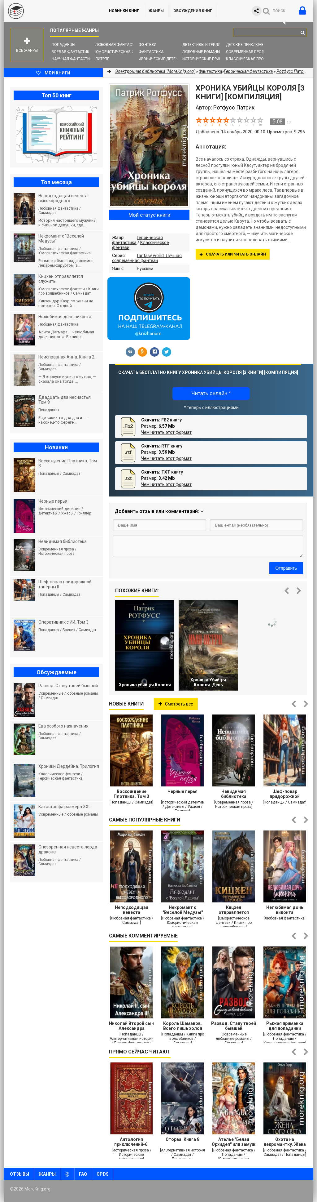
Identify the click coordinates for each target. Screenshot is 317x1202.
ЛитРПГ (102, 59)
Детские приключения (248, 44)
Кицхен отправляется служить (234, 910)
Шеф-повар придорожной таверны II (285, 794)
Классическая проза (247, 59)
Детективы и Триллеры (205, 44)
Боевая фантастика (72, 52)
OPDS (103, 1174)
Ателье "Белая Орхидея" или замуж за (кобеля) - (233, 1142)
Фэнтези (147, 44)
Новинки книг (124, 11)
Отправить (286, 568)
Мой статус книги (149, 215)
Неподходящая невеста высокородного (131, 910)
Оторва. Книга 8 (182, 1139)
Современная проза (246, 52)
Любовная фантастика (118, 44)
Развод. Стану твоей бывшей (233, 1026)
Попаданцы (63, 44)
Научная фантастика (73, 59)
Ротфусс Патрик (292, 71)
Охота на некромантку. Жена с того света (285, 1142)
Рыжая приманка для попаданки (284, 1026)
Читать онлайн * (211, 393)
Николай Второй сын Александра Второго (131, 1026)
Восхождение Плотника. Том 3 (131, 794)
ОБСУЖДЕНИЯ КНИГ (192, 11)
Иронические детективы (163, 59)
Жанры (156, 11)
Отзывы (19, 1174)
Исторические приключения (210, 59)
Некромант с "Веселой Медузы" (183, 910)
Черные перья (182, 791)
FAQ (83, 1174)
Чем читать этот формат (166, 432)
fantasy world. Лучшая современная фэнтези (147, 258)
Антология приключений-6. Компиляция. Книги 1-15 (131, 1142)
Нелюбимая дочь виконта (284, 910)
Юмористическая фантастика (125, 52)
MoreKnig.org (50, 11)
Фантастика (151, 52)
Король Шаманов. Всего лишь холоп (182, 1026)
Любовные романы (201, 52)
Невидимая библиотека (233, 794)
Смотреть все (175, 703)
